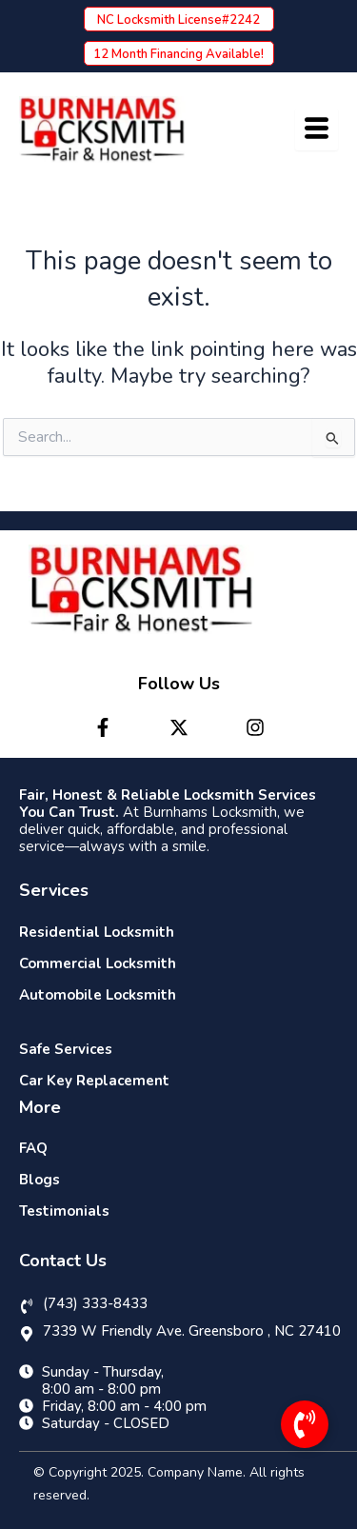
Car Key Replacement (94, 1080)
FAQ (33, 1148)
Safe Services (65, 1049)
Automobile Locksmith (97, 994)
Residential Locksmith (96, 932)
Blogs (39, 1179)
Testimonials (64, 1211)
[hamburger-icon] (316, 129)
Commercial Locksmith (97, 963)
